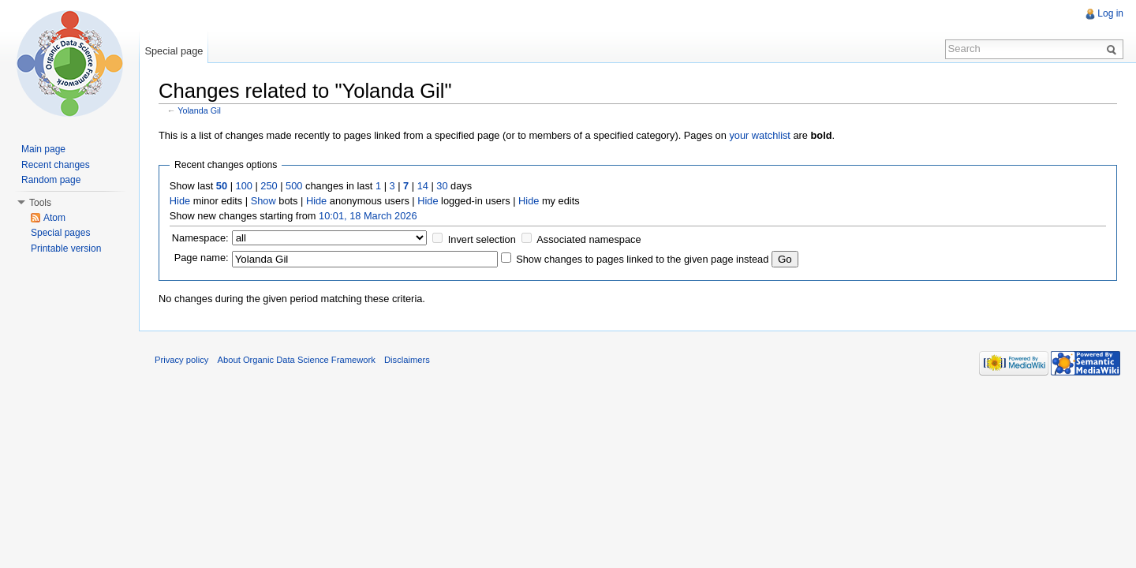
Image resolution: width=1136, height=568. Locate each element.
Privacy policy (181, 359)
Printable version (66, 248)
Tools (40, 202)
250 (268, 186)
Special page (173, 51)
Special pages (60, 232)
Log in (1110, 13)
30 (441, 186)
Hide (180, 201)
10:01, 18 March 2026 (368, 216)
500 (294, 186)
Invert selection (482, 239)
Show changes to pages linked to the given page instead (642, 259)
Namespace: (200, 238)
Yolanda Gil (199, 110)
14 (422, 186)
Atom (54, 217)
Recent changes (55, 164)
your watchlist (759, 135)
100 (244, 186)
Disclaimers (407, 359)
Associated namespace (588, 239)
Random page (50, 179)
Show (263, 201)
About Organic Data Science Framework (297, 359)
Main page (43, 149)
